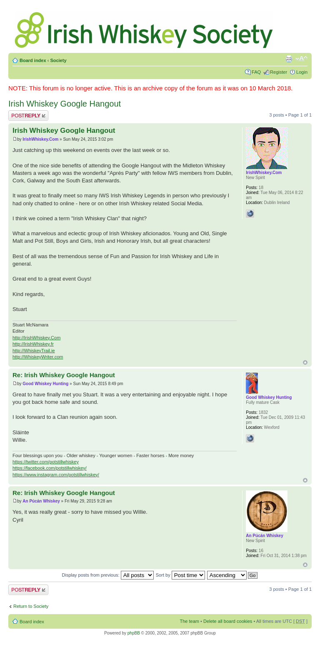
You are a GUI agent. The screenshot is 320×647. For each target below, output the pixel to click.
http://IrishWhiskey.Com (36, 337)
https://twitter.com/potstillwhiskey (45, 461)
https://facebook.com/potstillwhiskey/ (49, 467)
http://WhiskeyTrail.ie (33, 350)
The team (189, 621)
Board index (33, 60)
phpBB (134, 633)
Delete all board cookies (227, 621)
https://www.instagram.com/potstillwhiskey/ (55, 474)
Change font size (301, 58)
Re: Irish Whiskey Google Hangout (63, 374)
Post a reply (28, 115)
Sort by (180, 574)
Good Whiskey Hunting (45, 383)
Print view (288, 58)
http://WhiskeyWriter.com (37, 356)
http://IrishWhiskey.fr (33, 343)
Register (278, 72)
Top (305, 362)
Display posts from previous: (108, 574)
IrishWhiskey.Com (40, 139)
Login (302, 72)
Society (58, 60)
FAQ (256, 72)
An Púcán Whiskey (41, 501)
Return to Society (30, 606)
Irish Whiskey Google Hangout (64, 103)
